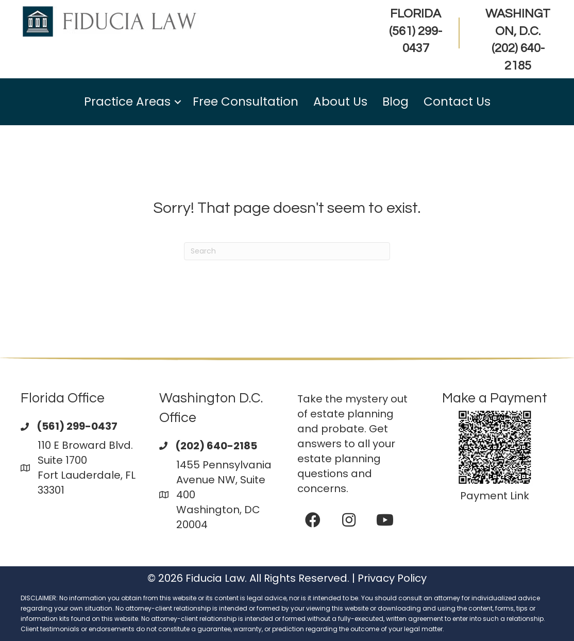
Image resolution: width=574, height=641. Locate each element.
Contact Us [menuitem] (457, 101)
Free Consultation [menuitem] (245, 101)
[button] (178, 102)
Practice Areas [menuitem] (127, 101)
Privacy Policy (392, 578)
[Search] (287, 251)
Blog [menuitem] (395, 101)
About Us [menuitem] (340, 101)
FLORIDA (415, 31)
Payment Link (494, 495)
